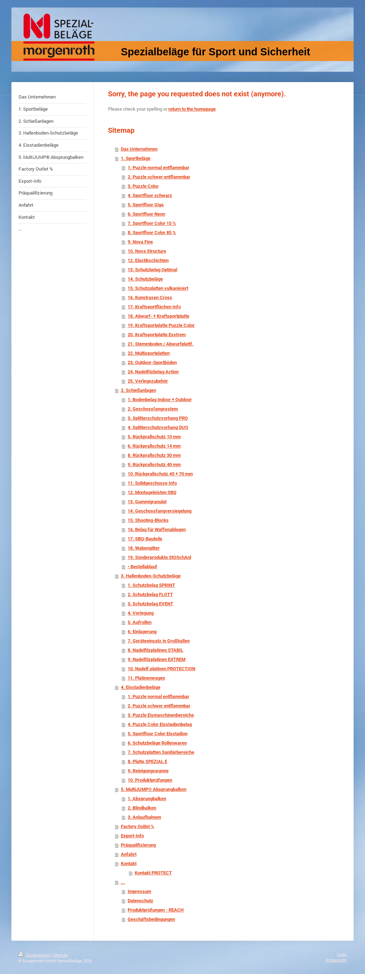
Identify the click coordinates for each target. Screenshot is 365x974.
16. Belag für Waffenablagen (157, 529)
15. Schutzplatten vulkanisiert (158, 288)
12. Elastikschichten (148, 260)
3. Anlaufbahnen (144, 817)
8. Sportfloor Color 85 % (152, 232)
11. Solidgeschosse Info (152, 483)
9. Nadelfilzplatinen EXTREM (156, 659)
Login (341, 954)
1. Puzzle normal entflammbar (158, 167)
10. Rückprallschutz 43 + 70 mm (160, 473)
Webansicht (335, 960)
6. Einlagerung (142, 631)
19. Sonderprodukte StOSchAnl (159, 557)
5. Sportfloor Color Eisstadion (157, 733)
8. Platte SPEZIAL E (147, 761)
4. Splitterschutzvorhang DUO (158, 427)
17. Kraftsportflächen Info (154, 306)
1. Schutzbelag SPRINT (151, 585)
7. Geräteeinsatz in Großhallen (159, 641)
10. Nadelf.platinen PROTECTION (161, 668)
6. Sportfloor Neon (146, 214)
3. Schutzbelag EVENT (150, 603)
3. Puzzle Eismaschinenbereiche (161, 715)
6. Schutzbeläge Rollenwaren (157, 743)
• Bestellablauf (142, 566)
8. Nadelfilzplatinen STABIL (155, 650)
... (123, 882)
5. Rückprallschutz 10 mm (154, 436)
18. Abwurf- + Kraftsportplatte (158, 316)
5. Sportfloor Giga (146, 204)
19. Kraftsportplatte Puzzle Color (161, 325)
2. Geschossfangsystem (153, 409)
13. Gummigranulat (147, 501)
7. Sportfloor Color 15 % (152, 223)
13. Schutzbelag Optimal (152, 269)
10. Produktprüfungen (150, 780)
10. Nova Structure (147, 251)
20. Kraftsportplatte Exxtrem (157, 334)
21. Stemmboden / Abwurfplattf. (161, 344)
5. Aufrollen (139, 622)
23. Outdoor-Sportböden (152, 362)
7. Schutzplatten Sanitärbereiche (161, 752)
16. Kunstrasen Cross (150, 297)
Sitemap (60, 955)
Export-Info (132, 835)
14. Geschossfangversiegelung (159, 511)
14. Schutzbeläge (145, 279)
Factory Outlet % (137, 826)
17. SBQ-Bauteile (145, 538)
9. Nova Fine (140, 241)
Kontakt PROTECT (153, 872)
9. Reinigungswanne (148, 770)
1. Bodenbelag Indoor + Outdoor (160, 399)
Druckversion (35, 955)
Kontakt (129, 863)
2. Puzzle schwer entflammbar (159, 177)
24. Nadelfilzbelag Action (153, 371)
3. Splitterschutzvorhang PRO (158, 418)
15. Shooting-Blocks (148, 520)
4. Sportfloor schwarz (150, 195)
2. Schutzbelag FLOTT (150, 594)
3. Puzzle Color (143, 186)
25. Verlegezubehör (148, 381)
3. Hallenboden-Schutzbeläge (151, 576)
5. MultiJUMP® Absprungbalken (153, 789)
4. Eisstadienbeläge (140, 687)
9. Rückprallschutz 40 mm (154, 464)
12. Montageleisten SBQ (152, 492)
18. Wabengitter (144, 548)
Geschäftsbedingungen (151, 919)
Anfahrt (129, 854)
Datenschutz (140, 900)
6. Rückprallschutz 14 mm (154, 446)
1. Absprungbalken (147, 798)
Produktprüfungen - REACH (156, 910)
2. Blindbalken (142, 808)
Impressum (139, 891)
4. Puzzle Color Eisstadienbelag (160, 724)
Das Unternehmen (139, 149)
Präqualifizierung (138, 845)
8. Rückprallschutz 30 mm (154, 455)
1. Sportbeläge (135, 158)
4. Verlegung (141, 613)
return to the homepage (192, 109)
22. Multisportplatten (149, 353)
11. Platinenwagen (146, 678)
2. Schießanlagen (138, 390)
